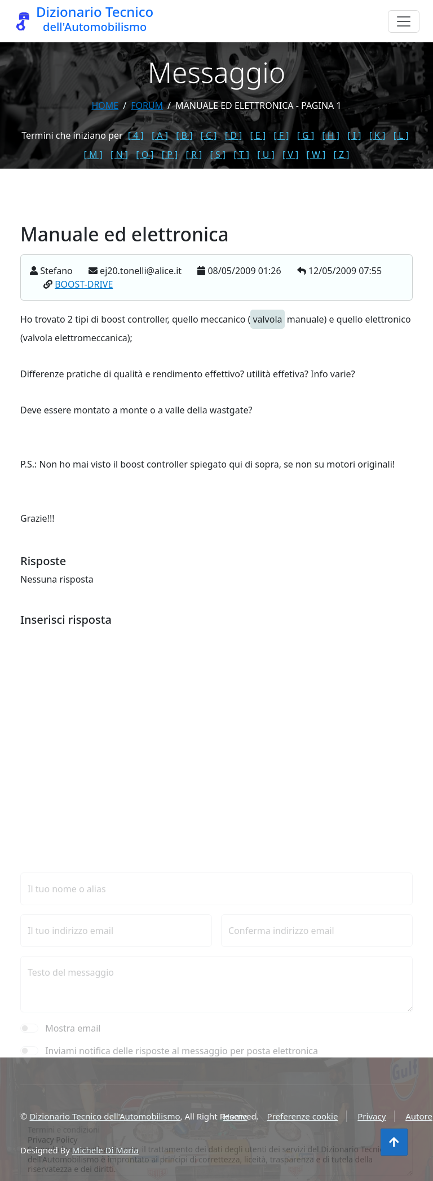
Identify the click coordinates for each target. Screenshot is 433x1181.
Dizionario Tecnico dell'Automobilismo (104, 1116)
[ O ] (144, 154)
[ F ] (281, 135)
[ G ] (306, 135)
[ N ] (119, 154)
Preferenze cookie (302, 1116)
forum (147, 105)
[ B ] (184, 135)
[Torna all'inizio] (394, 1142)
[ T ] (241, 154)
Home (104, 105)
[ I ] (354, 135)
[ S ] (218, 154)
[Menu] (403, 21)
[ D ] (233, 135)
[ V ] (290, 154)
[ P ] (170, 154)
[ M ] (93, 154)
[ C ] (209, 135)
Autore (418, 1116)
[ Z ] (341, 154)
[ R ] (193, 154)
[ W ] (316, 154)
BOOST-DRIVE (84, 284)
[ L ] (401, 135)
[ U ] (266, 154)
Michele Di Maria (105, 1150)
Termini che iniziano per (71, 135)
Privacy (371, 1116)
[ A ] (160, 135)
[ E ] (258, 135)
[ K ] (377, 135)
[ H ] (330, 135)
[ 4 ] (136, 135)
